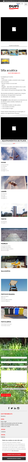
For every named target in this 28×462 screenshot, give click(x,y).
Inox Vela (3, 167)
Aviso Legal (3, 423)
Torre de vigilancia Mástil (6, 299)
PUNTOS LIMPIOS (6, 321)
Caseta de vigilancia (5, 301)
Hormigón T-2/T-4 (5, 170)
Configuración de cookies (14, 458)
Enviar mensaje (6, 397)
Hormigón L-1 (4, 196)
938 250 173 (22, 1)
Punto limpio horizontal (6, 324)
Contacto (3, 434)
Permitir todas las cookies (14, 454)
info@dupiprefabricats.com (10, 1)
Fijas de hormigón (5, 250)
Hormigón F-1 (4, 222)
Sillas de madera (4, 296)
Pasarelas (4, 243)
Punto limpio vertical (5, 325)
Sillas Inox (3, 298)
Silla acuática (5, 271)
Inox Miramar (4, 166)
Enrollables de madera (6, 247)
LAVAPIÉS (3, 191)
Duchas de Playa (4, 164)
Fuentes (3, 219)
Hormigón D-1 (4, 169)
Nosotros (3, 418)
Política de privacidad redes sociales (10, 427)
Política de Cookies (5, 428)
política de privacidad (14, 389)
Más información (15, 450)
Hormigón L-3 (4, 198)
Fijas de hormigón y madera (7, 249)
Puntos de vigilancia (8, 294)
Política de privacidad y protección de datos (11, 425)
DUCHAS (3, 162)
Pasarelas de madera (6, 246)
